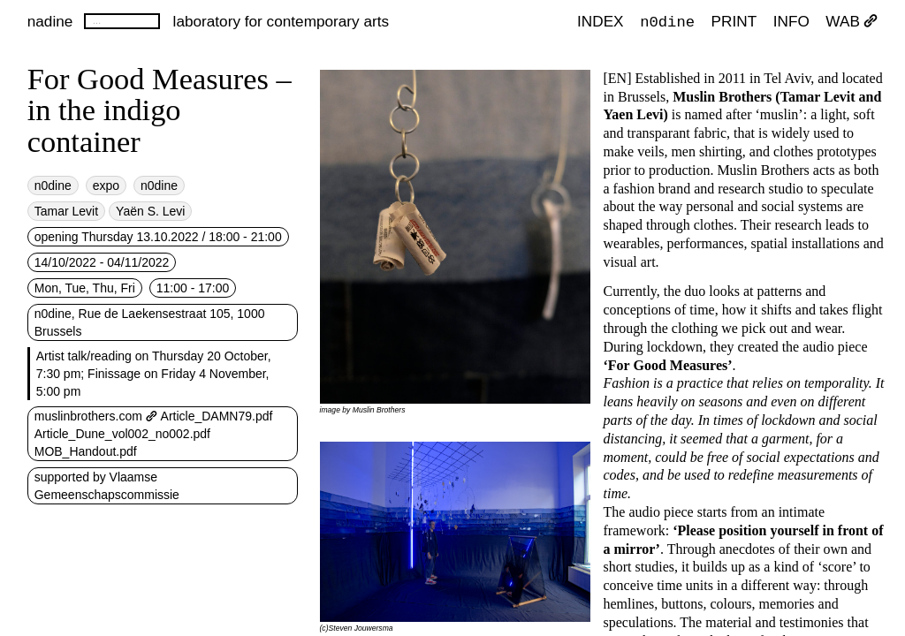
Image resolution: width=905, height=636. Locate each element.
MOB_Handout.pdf (85, 451)
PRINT (734, 21)
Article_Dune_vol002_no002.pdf (122, 434)
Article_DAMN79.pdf (217, 416)
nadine (50, 21)
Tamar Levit (66, 211)
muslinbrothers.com (95, 416)
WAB (851, 21)
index (600, 21)
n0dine (667, 21)
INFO (791, 21)
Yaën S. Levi (150, 211)
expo (106, 185)
